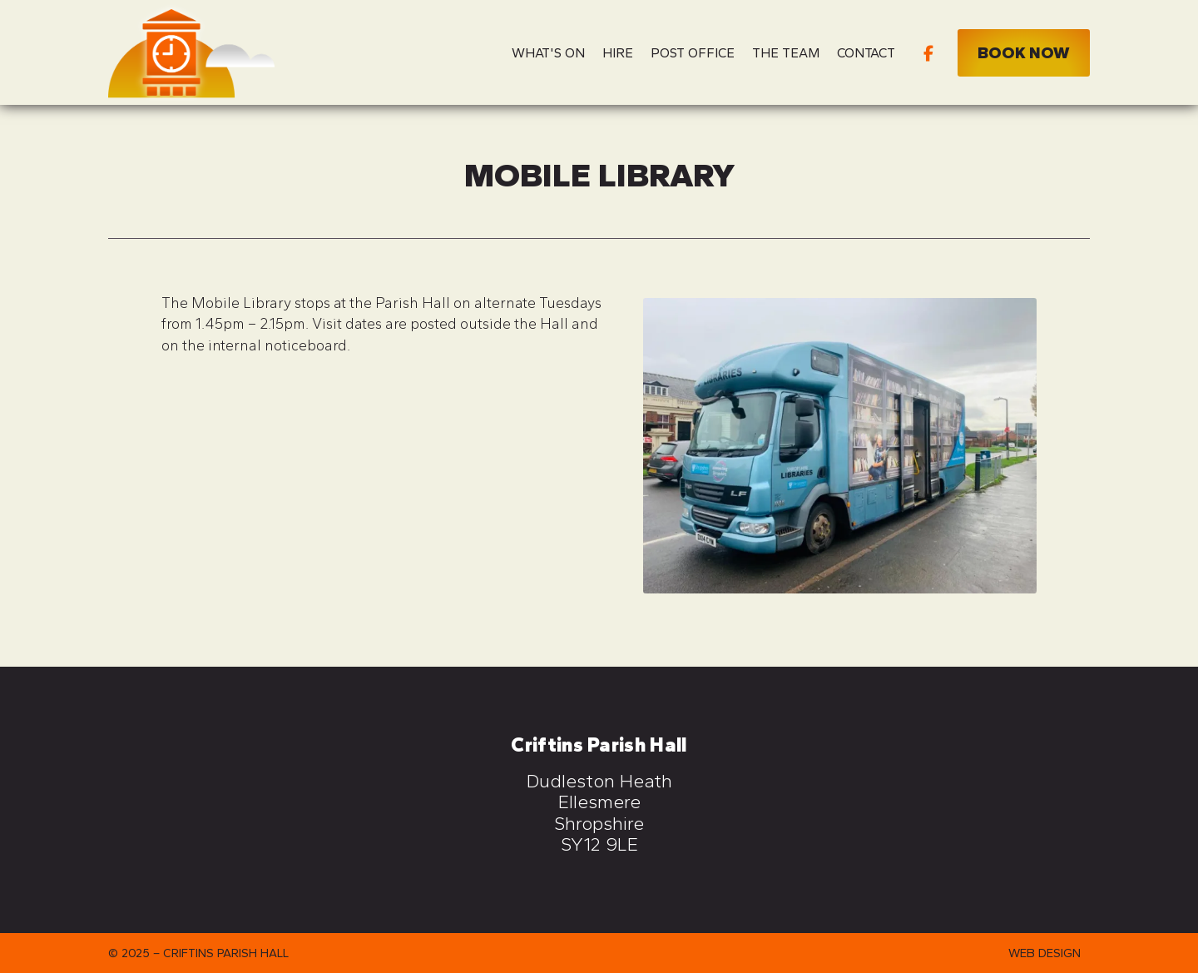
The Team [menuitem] (785, 53)
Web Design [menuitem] (1044, 953)
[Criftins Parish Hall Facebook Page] (928, 52)
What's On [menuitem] (548, 53)
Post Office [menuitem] (693, 53)
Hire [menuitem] (617, 53)
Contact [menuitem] (866, 53)
